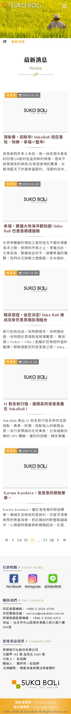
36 (32, 540)
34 (19, 540)
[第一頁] (6, 540)
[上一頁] (13, 540)
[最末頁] (64, 540)
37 (45, 540)
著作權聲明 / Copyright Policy (35, 707)
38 (51, 540)
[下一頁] (58, 540)
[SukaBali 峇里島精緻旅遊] (22, 6)
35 (26, 540)
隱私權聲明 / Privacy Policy (35, 702)
